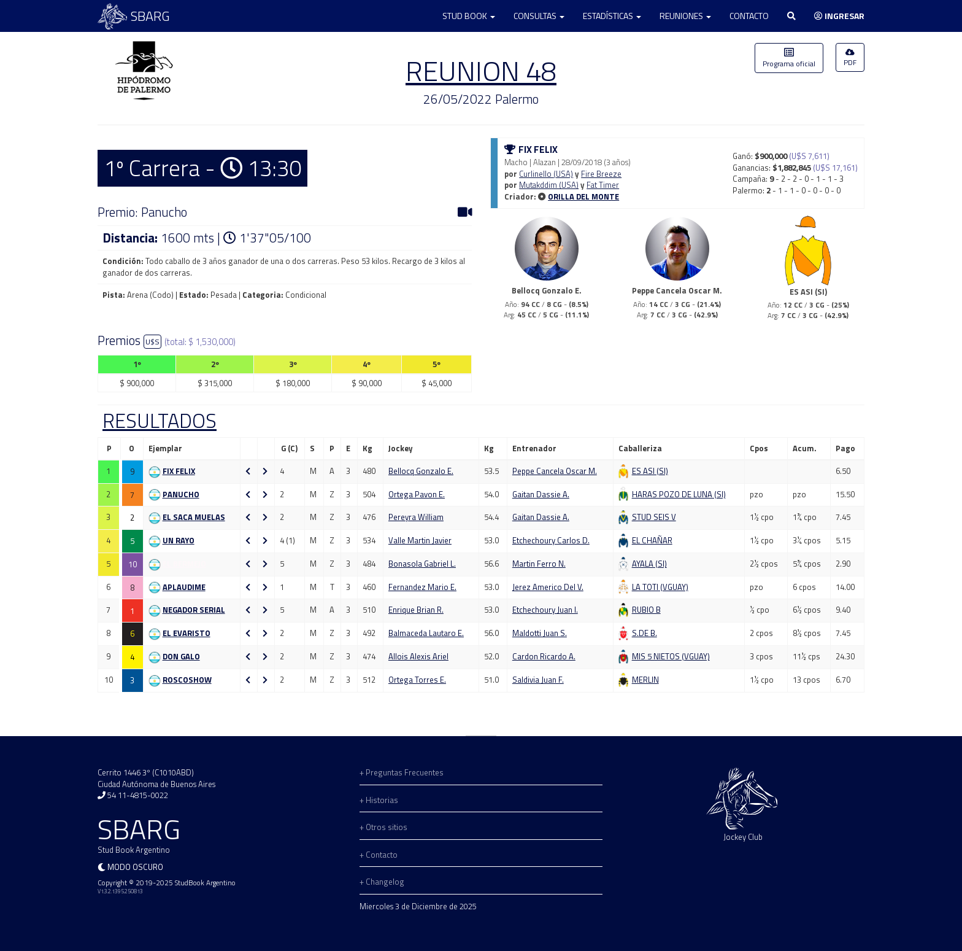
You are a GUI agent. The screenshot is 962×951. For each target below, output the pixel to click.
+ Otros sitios (383, 827)
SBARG (134, 16)
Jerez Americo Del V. (547, 587)
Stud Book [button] (468, 15)
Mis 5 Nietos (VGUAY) (671, 656)
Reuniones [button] (685, 15)
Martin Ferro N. (539, 563)
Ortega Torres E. (417, 679)
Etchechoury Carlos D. (551, 540)
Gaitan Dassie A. (540, 494)
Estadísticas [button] (612, 15)
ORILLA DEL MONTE (583, 196)
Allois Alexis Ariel (418, 656)
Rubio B (646, 610)
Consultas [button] (539, 15)
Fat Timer (603, 185)
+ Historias (379, 800)
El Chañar (652, 540)
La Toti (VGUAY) (660, 587)
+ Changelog (382, 881)
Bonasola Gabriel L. (422, 563)
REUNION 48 (481, 70)
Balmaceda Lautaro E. (426, 633)
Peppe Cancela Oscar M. (554, 471)
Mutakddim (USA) (549, 185)
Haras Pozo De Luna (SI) (679, 494)
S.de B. (644, 633)
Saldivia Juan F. (538, 679)
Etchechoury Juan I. (545, 610)
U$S (152, 341)
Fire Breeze (601, 174)
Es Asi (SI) (650, 471)
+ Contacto (379, 854)
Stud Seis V (654, 517)
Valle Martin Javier (420, 540)
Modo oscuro (135, 867)
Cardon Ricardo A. (543, 656)
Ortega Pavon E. (416, 494)
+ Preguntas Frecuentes (402, 772)
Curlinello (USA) (546, 174)
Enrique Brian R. (416, 610)
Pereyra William (416, 517)
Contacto (749, 15)
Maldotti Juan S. (539, 633)
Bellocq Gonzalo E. (420, 471)
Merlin (645, 679)
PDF (850, 58)
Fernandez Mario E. (422, 587)
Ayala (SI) (649, 563)
